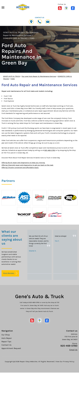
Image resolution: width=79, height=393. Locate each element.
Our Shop (6, 335)
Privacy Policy (68, 362)
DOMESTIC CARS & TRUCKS (15, 38)
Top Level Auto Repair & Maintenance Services (39, 76)
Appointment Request (11, 348)
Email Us (73, 350)
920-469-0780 (49, 150)
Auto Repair (7, 338)
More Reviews (10, 273)
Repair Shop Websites (28, 362)
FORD (32, 38)
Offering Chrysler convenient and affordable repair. (20, 168)
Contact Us (7, 345)
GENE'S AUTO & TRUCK (13, 32)
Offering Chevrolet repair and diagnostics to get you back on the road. (27, 165)
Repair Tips (6, 341)
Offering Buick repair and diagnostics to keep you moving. (23, 163)
